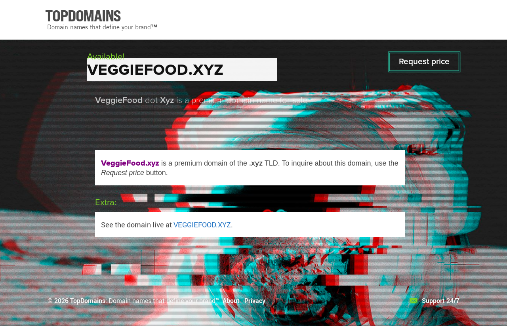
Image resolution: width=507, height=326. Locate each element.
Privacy (254, 300)
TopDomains (87, 300)
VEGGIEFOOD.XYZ (202, 224)
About (231, 300)
